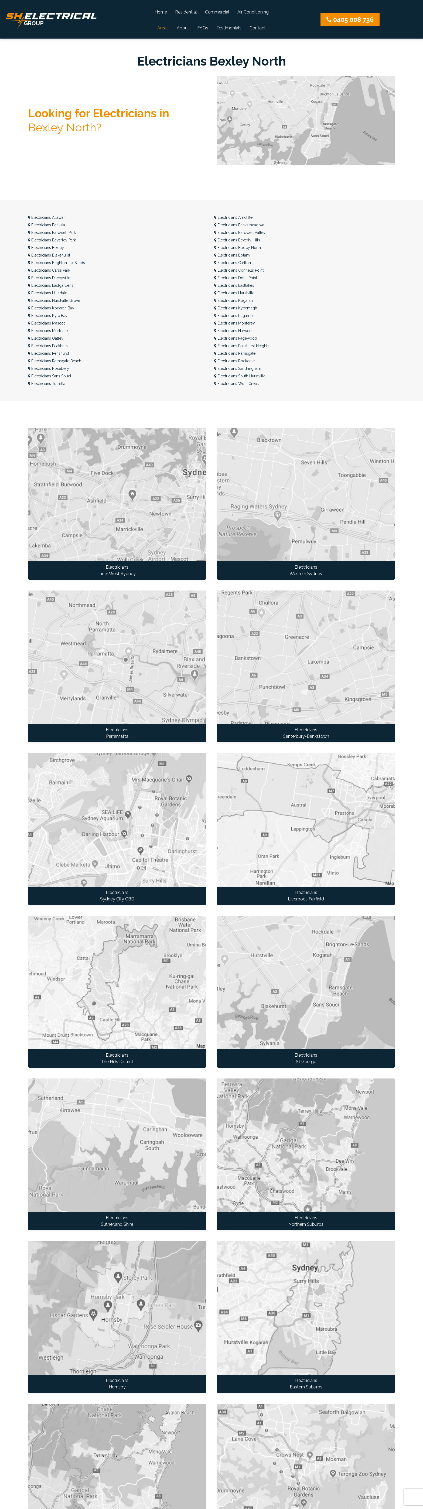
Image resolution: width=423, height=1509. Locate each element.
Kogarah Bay (51, 308)
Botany (232, 255)
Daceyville (49, 278)
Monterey (234, 323)
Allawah (47, 217)
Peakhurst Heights (241, 346)
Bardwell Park (52, 232)
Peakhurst (48, 346)
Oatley (45, 338)
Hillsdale (47, 293)
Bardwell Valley (239, 232)
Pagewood (235, 338)
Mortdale (48, 331)
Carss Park (49, 270)
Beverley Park (52, 240)
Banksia (46, 225)
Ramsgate (234, 353)
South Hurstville (239, 376)
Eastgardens (50, 285)
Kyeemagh (235, 308)
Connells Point (239, 270)
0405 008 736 (350, 19)
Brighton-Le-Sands (56, 263)
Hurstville (234, 293)
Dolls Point (235, 278)
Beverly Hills (237, 240)
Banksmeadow (239, 225)
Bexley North (237, 247)
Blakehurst (49, 255)
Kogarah (233, 300)
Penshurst (48, 353)
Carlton (232, 263)
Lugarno (233, 315)
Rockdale (234, 361)
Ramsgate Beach (54, 361)
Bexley (46, 247)
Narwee (232, 331)
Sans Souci (49, 376)
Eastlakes (234, 285)
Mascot (46, 323)
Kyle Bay (47, 315)
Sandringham (237, 368)
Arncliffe (233, 217)
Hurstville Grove (54, 300)
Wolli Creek (236, 383)
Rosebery (48, 368)
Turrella (46, 383)
